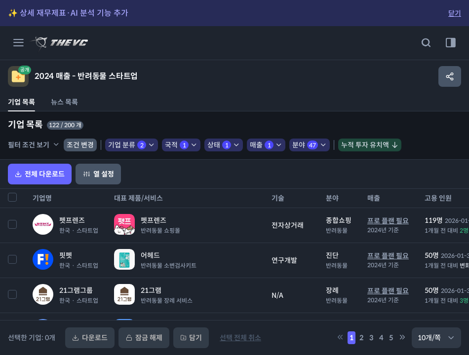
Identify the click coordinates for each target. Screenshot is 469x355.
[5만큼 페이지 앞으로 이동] (340, 337)
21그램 (151, 290)
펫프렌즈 (72, 220)
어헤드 (150, 255)
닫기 (454, 13)
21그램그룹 (76, 290)
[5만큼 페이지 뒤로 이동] (402, 337)
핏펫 (65, 255)
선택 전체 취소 (240, 337)
